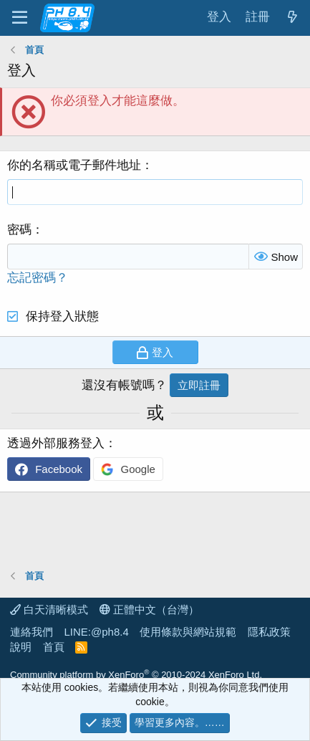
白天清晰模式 (49, 609)
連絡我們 (31, 632)
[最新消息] (292, 17)
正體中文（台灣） (149, 609)
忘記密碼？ (37, 278)
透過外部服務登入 (56, 443)
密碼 (19, 229)
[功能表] (20, 18)
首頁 (53, 647)
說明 (21, 647)
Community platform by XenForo (136, 674)
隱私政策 (269, 632)
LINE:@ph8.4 (96, 632)
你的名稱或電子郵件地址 (74, 165)
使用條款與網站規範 (188, 632)
